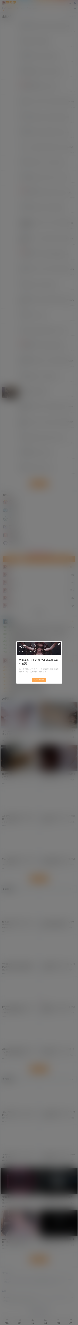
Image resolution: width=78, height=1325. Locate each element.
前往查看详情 (39, 680)
